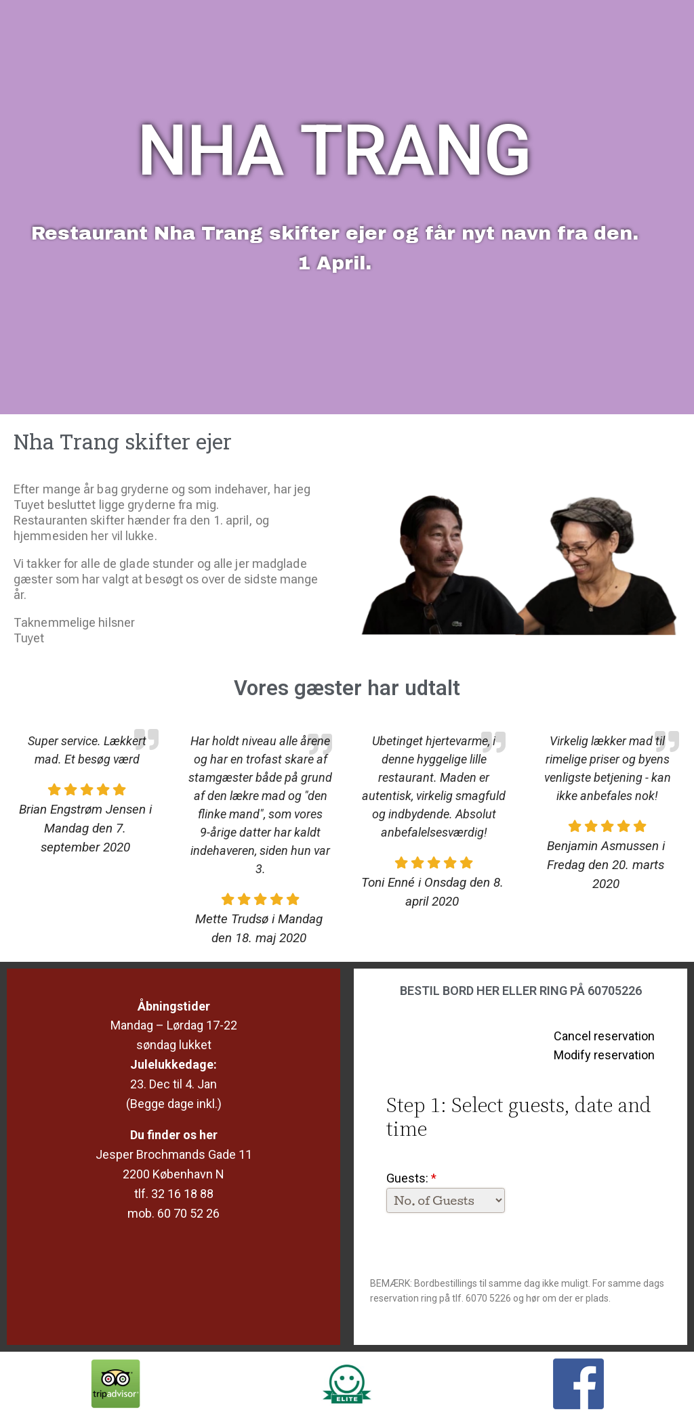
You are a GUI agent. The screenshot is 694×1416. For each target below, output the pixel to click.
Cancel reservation (604, 1036)
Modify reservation (604, 1055)
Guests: (411, 1178)
